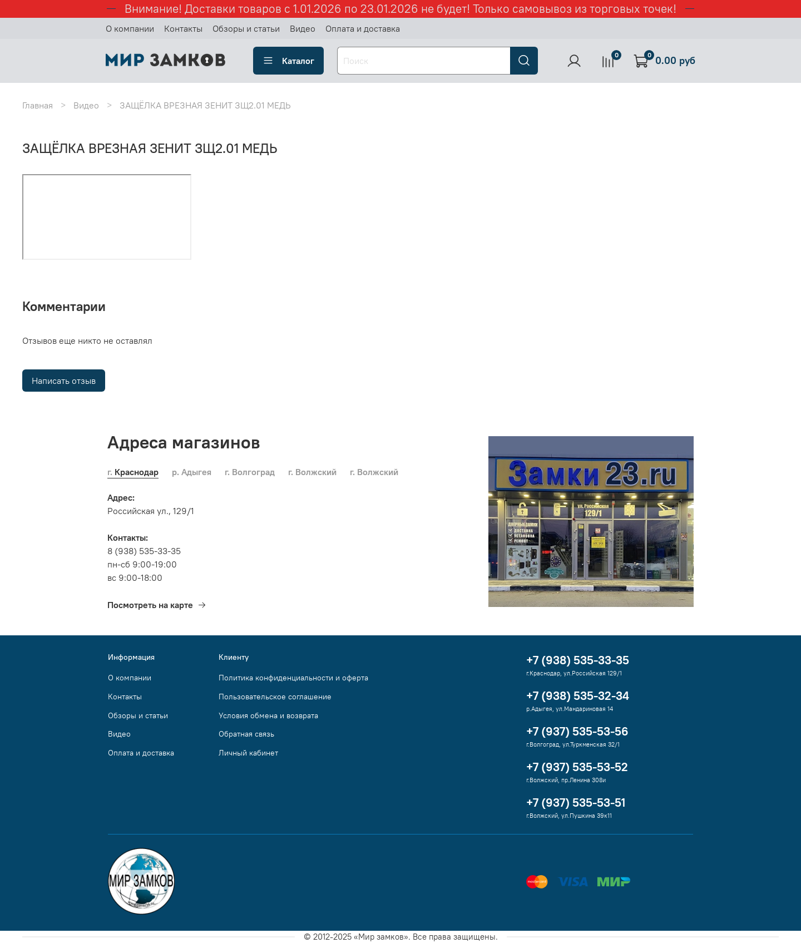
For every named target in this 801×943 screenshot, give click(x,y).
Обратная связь (246, 734)
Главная (37, 105)
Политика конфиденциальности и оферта (293, 678)
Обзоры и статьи (246, 28)
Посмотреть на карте (156, 604)
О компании (130, 28)
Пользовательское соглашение (275, 697)
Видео (302, 28)
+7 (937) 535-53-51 (575, 802)
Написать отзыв (64, 380)
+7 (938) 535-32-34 (577, 695)
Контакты (183, 28)
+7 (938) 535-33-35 (577, 660)
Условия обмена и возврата (268, 715)
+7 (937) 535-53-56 (577, 731)
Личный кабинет (248, 753)
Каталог (288, 60)
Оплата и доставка (362, 28)
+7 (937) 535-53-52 (577, 766)
